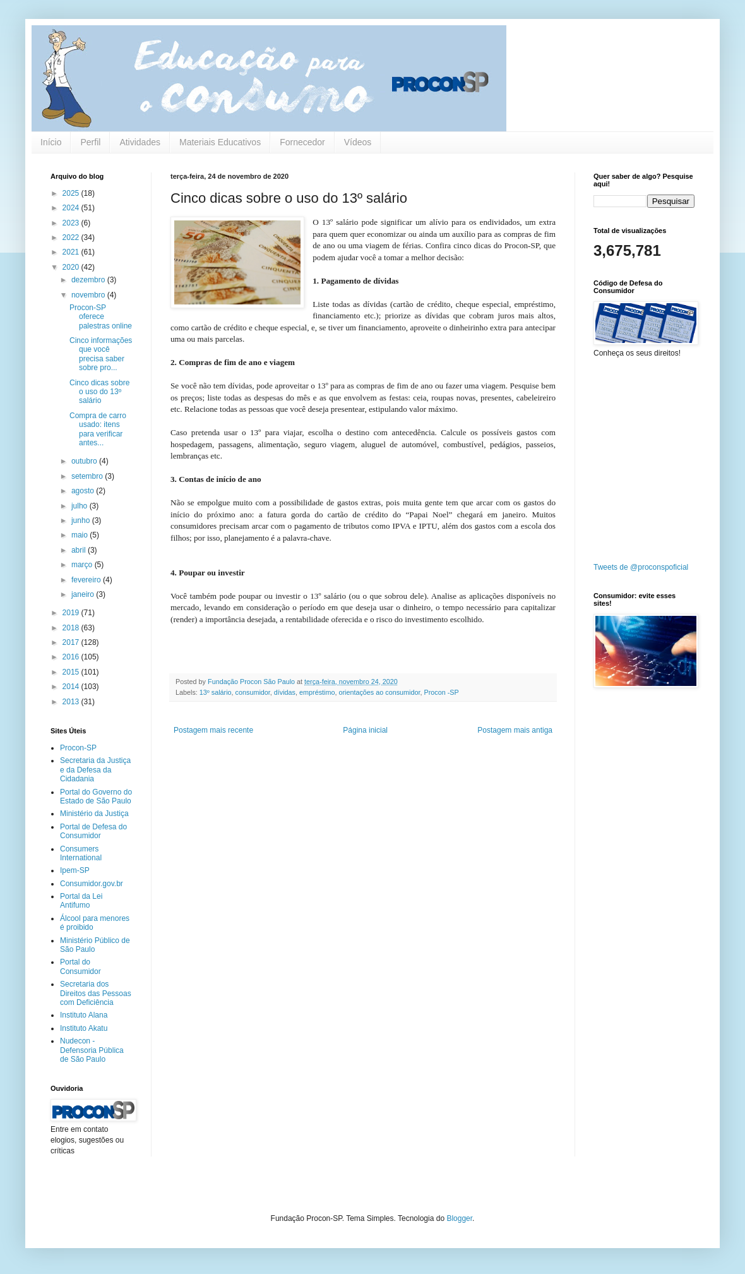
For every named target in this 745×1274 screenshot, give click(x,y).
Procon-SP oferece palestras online (100, 316)
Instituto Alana (83, 1015)
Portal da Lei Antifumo (81, 901)
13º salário (216, 692)
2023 (72, 223)
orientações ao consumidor (379, 692)
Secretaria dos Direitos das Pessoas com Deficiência (95, 993)
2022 (72, 237)
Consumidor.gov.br (91, 883)
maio (80, 535)
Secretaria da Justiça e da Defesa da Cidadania (95, 769)
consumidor (252, 692)
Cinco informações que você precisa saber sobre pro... (100, 354)
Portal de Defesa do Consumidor (93, 831)
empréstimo (317, 692)
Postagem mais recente (213, 730)
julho (80, 506)
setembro (88, 476)
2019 (72, 612)
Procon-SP (78, 747)
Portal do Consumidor (80, 966)
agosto (83, 490)
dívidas (284, 692)
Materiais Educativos (220, 142)
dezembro (89, 279)
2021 (72, 252)
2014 (72, 686)
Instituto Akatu (83, 1028)
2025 (72, 193)
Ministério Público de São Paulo (95, 945)
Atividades (139, 142)
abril (79, 550)
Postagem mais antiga (514, 730)
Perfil (90, 142)
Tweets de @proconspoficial (640, 567)
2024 (72, 207)
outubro (85, 461)
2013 (72, 701)
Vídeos (358, 142)
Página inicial (365, 730)
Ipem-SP (75, 870)
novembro (89, 295)
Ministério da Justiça (94, 813)
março (83, 564)
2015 (72, 672)
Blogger (459, 1218)
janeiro (83, 594)
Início (50, 142)
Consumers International (81, 853)
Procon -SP (441, 692)
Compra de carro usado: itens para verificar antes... (97, 429)
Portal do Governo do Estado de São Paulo (96, 796)
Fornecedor (302, 142)
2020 (72, 267)
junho (81, 520)
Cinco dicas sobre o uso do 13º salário (99, 392)
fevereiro (87, 579)
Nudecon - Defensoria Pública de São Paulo (92, 1050)
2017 (72, 642)
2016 (72, 656)
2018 (72, 627)
